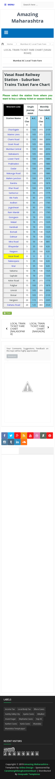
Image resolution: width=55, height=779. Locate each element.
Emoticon (12, 356)
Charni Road (13, 139)
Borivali (13, 231)
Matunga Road (13, 173)
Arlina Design (26, 767)
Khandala (37, 724)
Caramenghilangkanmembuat (20, 770)
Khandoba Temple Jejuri (15, 728)
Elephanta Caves (26, 719)
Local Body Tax (24, 709)
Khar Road (13, 188)
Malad (13, 222)
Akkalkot (40, 714)
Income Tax (10, 709)
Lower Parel (13, 158)
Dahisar (13, 236)
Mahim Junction (13, 178)
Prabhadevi (13, 163)
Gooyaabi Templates (29, 774)
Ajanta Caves (28, 714)
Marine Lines (13, 134)
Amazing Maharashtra (27, 17)
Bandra (13, 183)
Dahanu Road (13, 305)
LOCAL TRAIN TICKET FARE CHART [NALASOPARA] (17, 329)
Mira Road (13, 241)
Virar (13, 266)
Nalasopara (13, 261)
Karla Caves (25, 724)
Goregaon (13, 217)
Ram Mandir (13, 212)
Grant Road (13, 144)
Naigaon (14, 251)
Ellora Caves (39, 709)
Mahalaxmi (13, 154)
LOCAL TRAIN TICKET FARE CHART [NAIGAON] (37, 327)
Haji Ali (39, 719)
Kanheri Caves (11, 724)
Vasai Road (13, 256)
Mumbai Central (13, 149)
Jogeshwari (13, 207)
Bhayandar (13, 246)
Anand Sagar (10, 719)
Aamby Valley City (12, 714)
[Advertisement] (29, 600)
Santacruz (13, 193)
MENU (11, 4)
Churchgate (13, 129)
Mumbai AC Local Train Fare (27, 60)
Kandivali (13, 227)
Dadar (13, 168)
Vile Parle (13, 197)
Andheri (13, 202)
